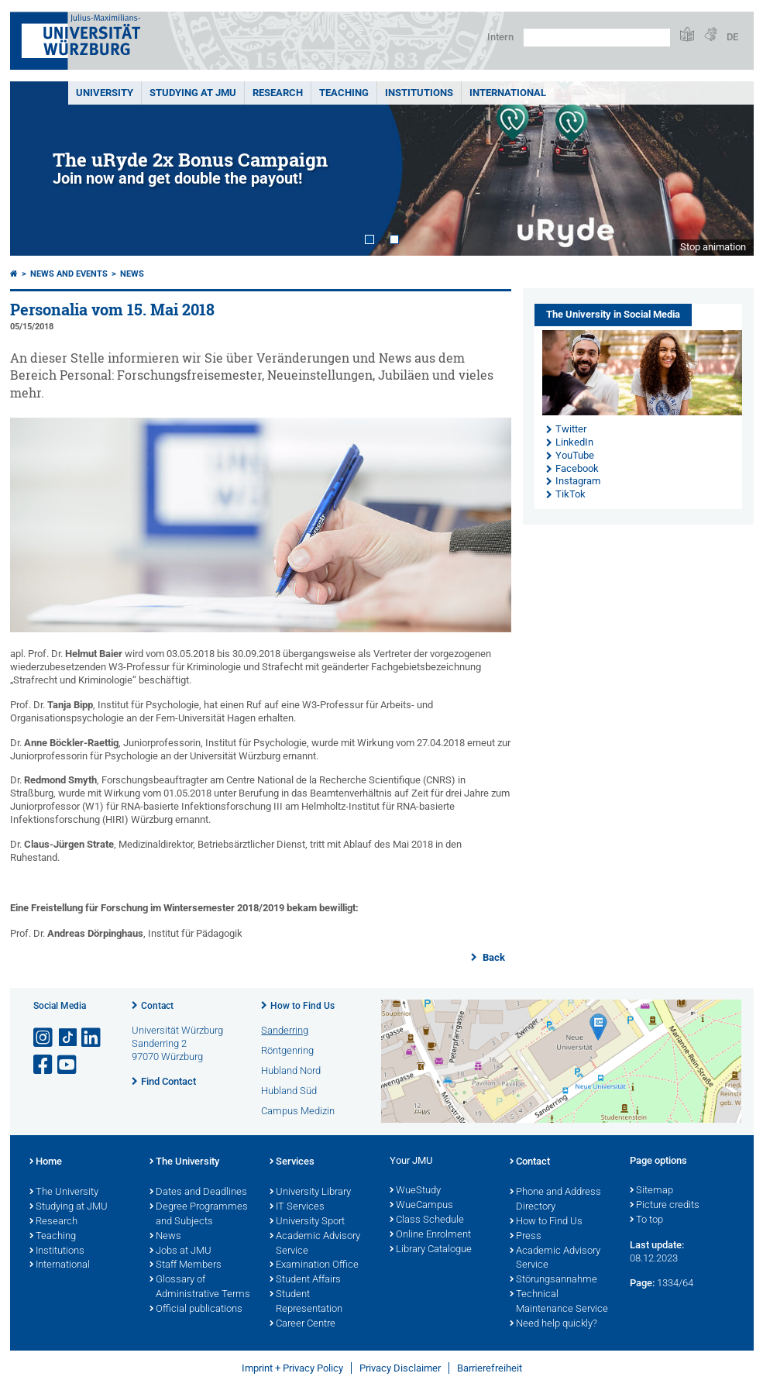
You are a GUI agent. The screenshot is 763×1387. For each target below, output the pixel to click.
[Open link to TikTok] (68, 1037)
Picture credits (664, 1206)
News (132, 274)
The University (63, 1192)
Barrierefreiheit (489, 1368)
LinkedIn (574, 442)
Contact (157, 1005)
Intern (500, 37)
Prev (37, 168)
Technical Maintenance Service (559, 1302)
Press (525, 1237)
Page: (642, 1283)
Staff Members (186, 1265)
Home (45, 1162)
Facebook (577, 468)
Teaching (344, 92)
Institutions (56, 1251)
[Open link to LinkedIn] (92, 1037)
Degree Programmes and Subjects (199, 1214)
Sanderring (284, 1030)
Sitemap (651, 1191)
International (507, 92)
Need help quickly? (553, 1324)
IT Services (297, 1207)
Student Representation (306, 1302)
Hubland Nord (291, 1070)
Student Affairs (305, 1280)
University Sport (307, 1222)
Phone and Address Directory (555, 1200)
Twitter (570, 429)
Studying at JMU (68, 1207)
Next (726, 168)
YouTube (574, 455)
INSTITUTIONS (419, 92)
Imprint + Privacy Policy (292, 1368)
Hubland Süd (289, 1090)
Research (53, 1222)
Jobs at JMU (180, 1251)
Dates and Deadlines (198, 1192)
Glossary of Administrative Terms (200, 1287)
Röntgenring (287, 1050)
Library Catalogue (431, 1250)
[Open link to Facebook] (44, 1065)
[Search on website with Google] (597, 37)
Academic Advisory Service (315, 1244)
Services (292, 1162)
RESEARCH (278, 92)
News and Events (69, 274)
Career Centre (302, 1324)
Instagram (577, 481)
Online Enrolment (430, 1235)
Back (492, 957)
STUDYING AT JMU (193, 92)
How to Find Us (302, 1005)
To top (646, 1220)
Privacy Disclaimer (400, 1368)
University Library (310, 1192)
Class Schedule (427, 1220)
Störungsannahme (553, 1280)
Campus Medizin (298, 1111)
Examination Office (314, 1265)
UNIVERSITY (104, 92)
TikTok (570, 494)
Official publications (196, 1309)
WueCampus (421, 1206)
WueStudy (415, 1191)
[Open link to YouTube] (68, 1065)
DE (732, 37)
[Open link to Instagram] (44, 1037)
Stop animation (713, 247)
